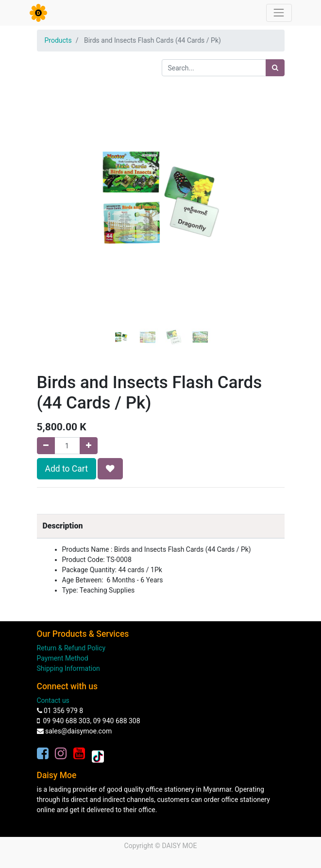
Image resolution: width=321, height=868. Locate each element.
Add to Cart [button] (66, 469)
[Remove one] (46, 445)
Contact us (53, 700)
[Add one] (89, 445)
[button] (55, 173)
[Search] (275, 67)
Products (58, 40)
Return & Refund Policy (71, 648)
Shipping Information (68, 668)
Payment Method (62, 658)
